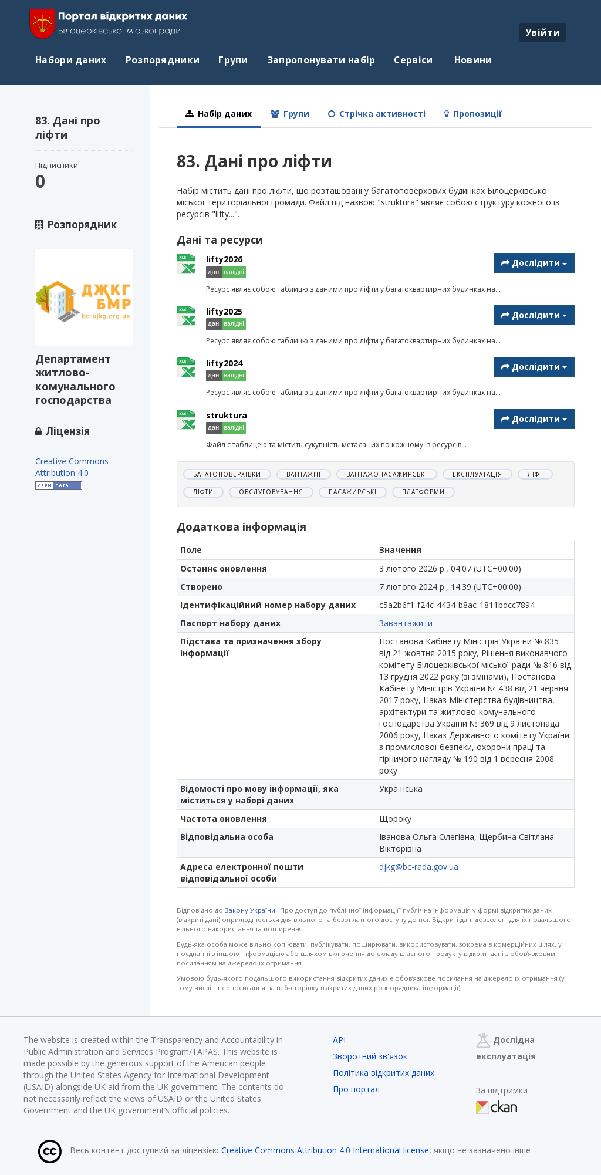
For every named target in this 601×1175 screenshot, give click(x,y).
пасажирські (353, 492)
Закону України (250, 910)
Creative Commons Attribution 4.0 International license (325, 1150)
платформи (423, 492)
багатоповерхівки (227, 474)
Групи (233, 59)
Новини (472, 59)
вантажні (303, 474)
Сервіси (413, 59)
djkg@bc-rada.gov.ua (418, 866)
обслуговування (271, 492)
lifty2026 (224, 259)
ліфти (203, 492)
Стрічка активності (377, 113)
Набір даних (218, 113)
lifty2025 (224, 311)
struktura (226, 415)
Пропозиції (473, 113)
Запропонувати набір (321, 59)
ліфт (535, 474)
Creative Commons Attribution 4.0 (72, 466)
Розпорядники (163, 59)
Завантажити (406, 623)
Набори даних (71, 59)
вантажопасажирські (386, 474)
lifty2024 (224, 363)
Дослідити (534, 262)
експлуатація (477, 474)
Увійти (542, 32)
